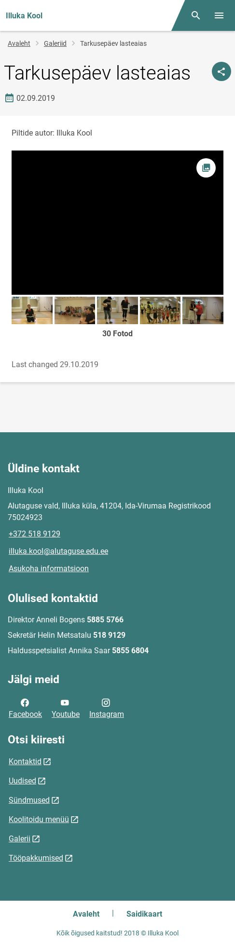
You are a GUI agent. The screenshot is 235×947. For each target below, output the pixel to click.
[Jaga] (221, 71)
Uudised (22, 780)
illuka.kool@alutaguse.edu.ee (58, 551)
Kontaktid (25, 761)
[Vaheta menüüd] (219, 15)
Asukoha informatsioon (49, 568)
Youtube (66, 707)
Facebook (25, 707)
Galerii (19, 838)
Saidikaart (144, 914)
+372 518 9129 (34, 533)
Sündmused (29, 800)
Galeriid (55, 43)
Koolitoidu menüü (39, 819)
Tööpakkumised (36, 858)
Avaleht (19, 43)
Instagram (106, 707)
